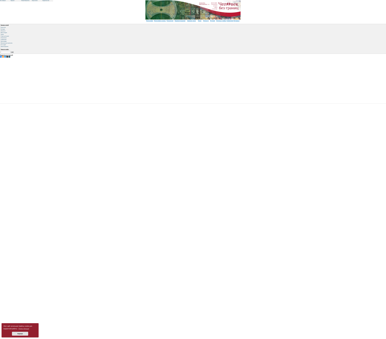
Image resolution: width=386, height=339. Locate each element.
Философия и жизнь (160, 21)
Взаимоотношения (180, 21)
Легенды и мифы (221, 21)
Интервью (236, 21)
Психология (170, 21)
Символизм (230, 21)
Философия (149, 21)
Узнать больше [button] (23, 329)
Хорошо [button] (20, 333)
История (212, 21)
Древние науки (191, 21)
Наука (199, 21)
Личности (206, 21)
